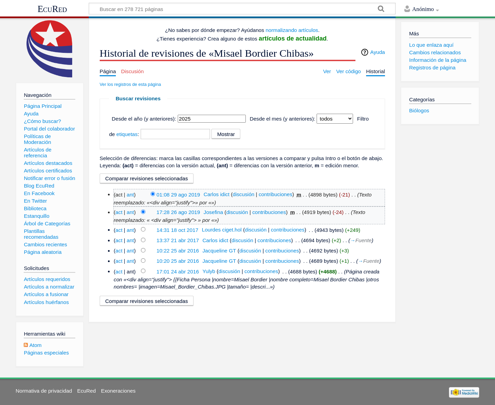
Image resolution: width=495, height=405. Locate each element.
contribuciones (275, 194)
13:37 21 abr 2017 (177, 240)
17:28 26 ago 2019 (178, 212)
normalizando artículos (292, 30)
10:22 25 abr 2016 (177, 251)
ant (130, 194)
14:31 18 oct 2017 (177, 230)
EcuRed (52, 9)
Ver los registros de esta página (130, 84)
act (119, 212)
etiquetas (127, 134)
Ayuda (377, 52)
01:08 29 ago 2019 (178, 194)
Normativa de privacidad (44, 391)
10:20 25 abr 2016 (177, 261)
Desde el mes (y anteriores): (282, 119)
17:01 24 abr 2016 (177, 271)
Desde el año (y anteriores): (144, 119)
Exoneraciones (118, 391)
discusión (243, 194)
